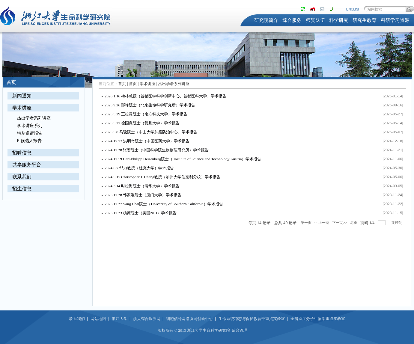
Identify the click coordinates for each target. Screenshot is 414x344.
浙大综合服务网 (146, 318)
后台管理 (239, 330)
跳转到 (397, 223)
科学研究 (338, 20)
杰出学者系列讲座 (34, 118)
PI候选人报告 (29, 140)
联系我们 (21, 176)
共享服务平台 (26, 164)
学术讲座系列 (29, 125)
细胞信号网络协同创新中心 (189, 318)
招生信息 (21, 188)
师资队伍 (315, 20)
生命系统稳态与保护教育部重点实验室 (252, 318)
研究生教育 (365, 20)
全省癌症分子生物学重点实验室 (317, 318)
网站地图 (98, 318)
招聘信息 (21, 152)
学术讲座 (21, 107)
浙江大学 (119, 318)
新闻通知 (21, 95)
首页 (122, 84)
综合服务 (292, 20)
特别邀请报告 (29, 133)
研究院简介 (266, 20)
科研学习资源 (395, 20)
